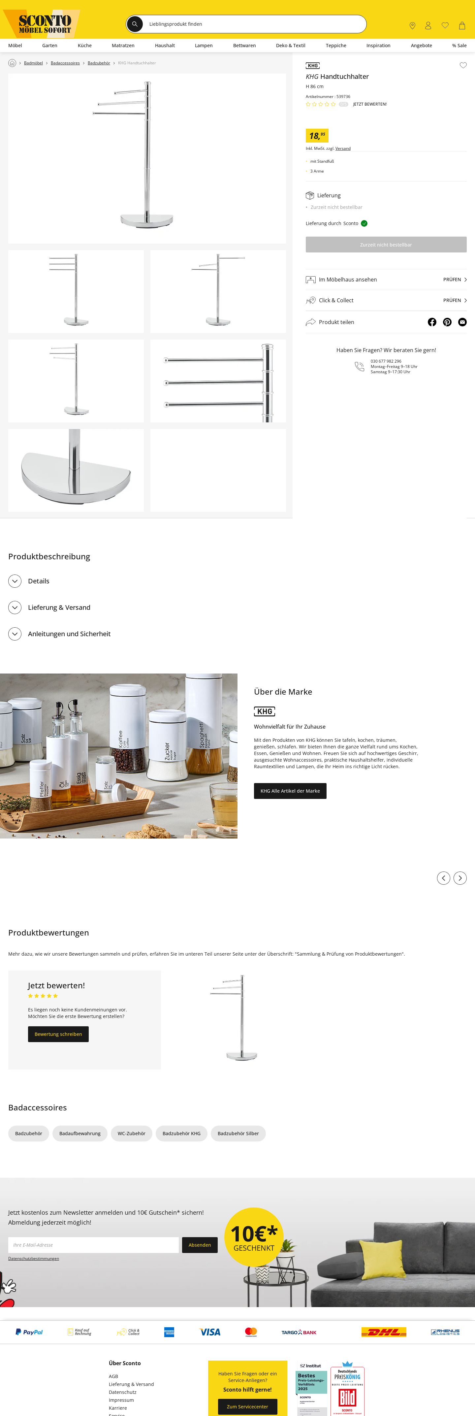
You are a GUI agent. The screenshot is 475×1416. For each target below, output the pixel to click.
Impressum (121, 1400)
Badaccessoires (37, 1107)
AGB (113, 1376)
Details (38, 580)
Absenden (200, 1245)
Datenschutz (123, 1392)
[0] (445, 24)
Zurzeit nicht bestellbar (386, 245)
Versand (343, 148)
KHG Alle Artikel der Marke (290, 791)
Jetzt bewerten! (370, 104)
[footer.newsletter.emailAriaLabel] (93, 1245)
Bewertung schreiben (58, 1034)
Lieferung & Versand (59, 607)
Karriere (118, 1408)
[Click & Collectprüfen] (386, 300)
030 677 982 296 (386, 361)
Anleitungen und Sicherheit (69, 633)
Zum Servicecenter (247, 1406)
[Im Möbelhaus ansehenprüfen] (386, 279)
